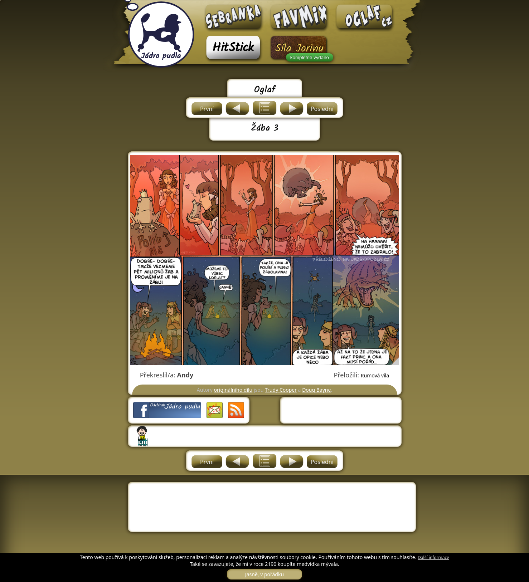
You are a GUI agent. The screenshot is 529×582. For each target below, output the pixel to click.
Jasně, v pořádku (264, 574)
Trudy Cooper (281, 389)
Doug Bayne (316, 389)
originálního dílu (233, 389)
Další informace (433, 557)
